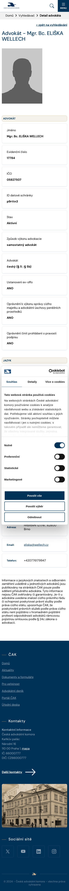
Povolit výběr (34, 506)
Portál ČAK (9, 698)
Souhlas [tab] (11, 381)
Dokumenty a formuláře (17, 677)
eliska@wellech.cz (36, 545)
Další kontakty (19, 772)
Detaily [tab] (32, 381)
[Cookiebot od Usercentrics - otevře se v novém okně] (49, 371)
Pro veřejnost (11, 684)
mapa (26, 748)
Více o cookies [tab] (55, 381)
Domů (9, 15)
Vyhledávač (27, 15)
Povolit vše (34, 495)
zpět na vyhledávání (51, 25)
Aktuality (8, 670)
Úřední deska (11, 705)
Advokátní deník (13, 691)
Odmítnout (35, 517)
